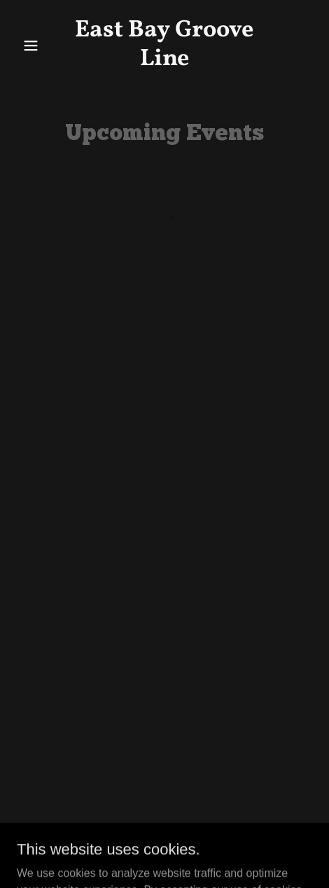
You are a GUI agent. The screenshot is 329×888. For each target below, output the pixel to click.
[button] (39, 46)
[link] (164, 61)
